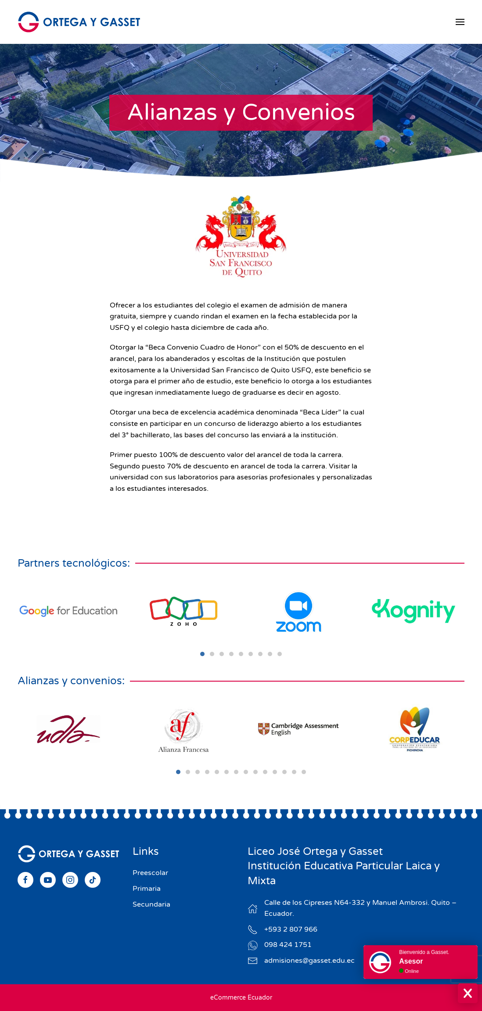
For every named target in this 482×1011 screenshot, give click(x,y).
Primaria (147, 888)
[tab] (202, 654)
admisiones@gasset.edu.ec (309, 960)
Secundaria (151, 904)
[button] (460, 22)
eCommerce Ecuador (241, 997)
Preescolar (150, 872)
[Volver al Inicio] (79, 22)
